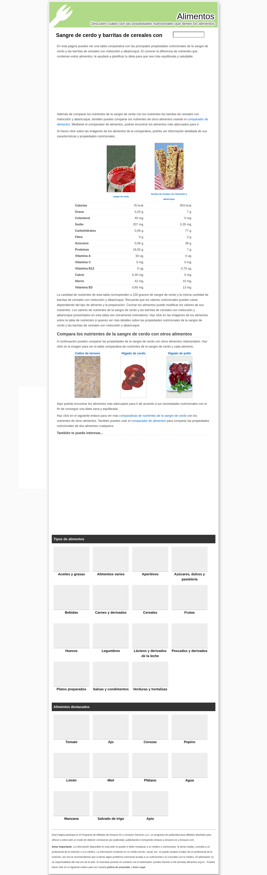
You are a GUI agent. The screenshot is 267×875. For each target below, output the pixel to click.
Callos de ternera (87, 353)
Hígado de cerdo (133, 353)
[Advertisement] (133, 84)
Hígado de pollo (179, 353)
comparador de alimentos (148, 421)
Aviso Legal (138, 867)
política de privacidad (118, 867)
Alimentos (195, 16)
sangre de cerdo (121, 196)
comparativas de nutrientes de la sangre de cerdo (152, 415)
